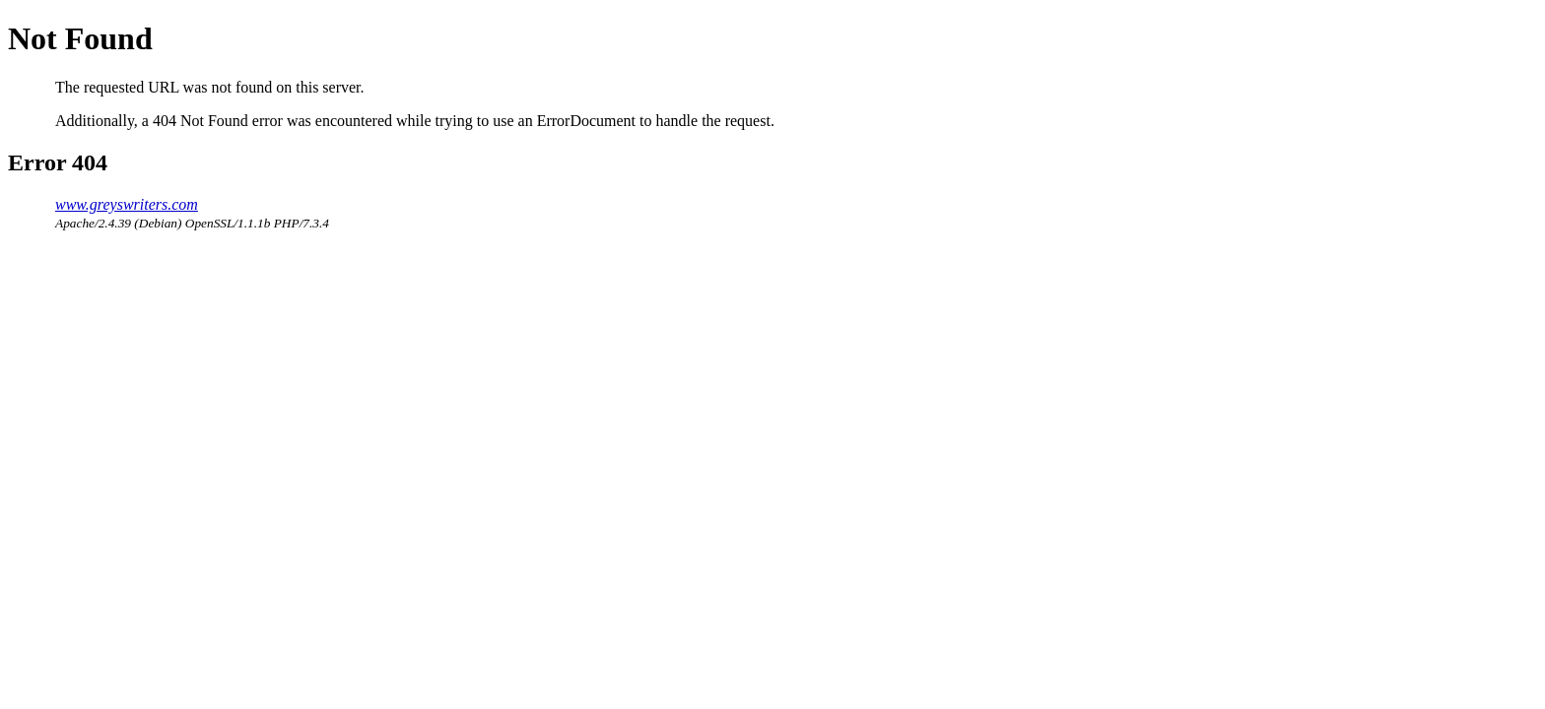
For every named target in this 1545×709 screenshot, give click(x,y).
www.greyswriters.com (126, 204)
